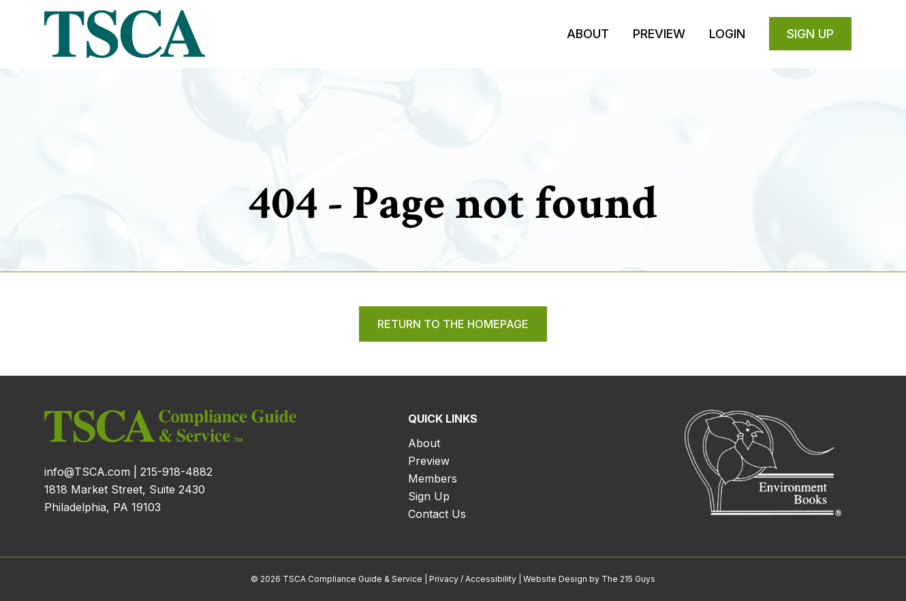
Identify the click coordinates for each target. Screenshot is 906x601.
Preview (429, 461)
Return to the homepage (453, 324)
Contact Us (437, 514)
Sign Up (429, 496)
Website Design (555, 579)
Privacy (443, 579)
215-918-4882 (176, 471)
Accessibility (490, 579)
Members (432, 478)
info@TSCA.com (87, 471)
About (424, 443)
